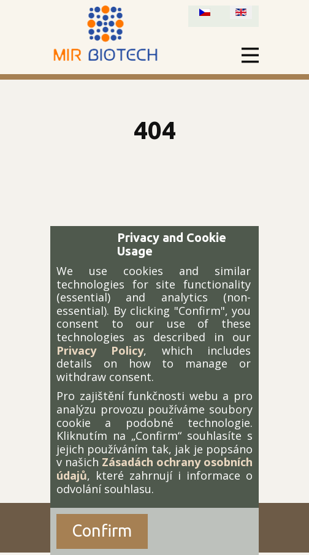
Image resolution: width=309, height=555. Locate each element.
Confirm (102, 530)
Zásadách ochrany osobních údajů (154, 469)
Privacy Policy (99, 350)
